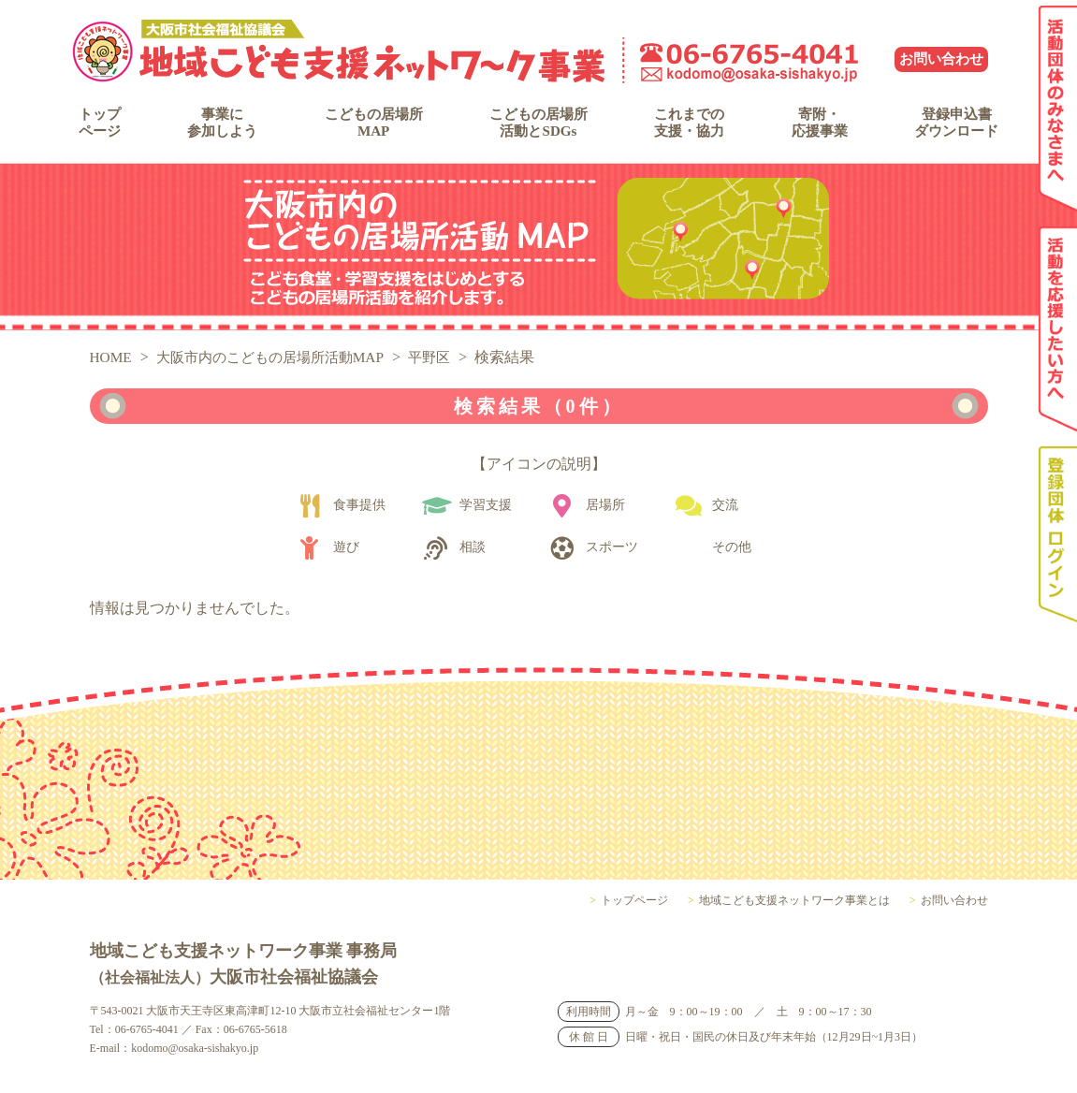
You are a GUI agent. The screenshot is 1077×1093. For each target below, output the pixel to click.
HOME (112, 368)
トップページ (105, 125)
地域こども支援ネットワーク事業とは (794, 911)
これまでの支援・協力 (689, 125)
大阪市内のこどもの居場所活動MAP (279, 368)
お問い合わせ (941, 58)
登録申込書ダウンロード (946, 125)
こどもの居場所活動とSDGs (538, 125)
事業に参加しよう (222, 125)
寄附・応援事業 (813, 125)
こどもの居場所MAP (371, 125)
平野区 (446, 368)
